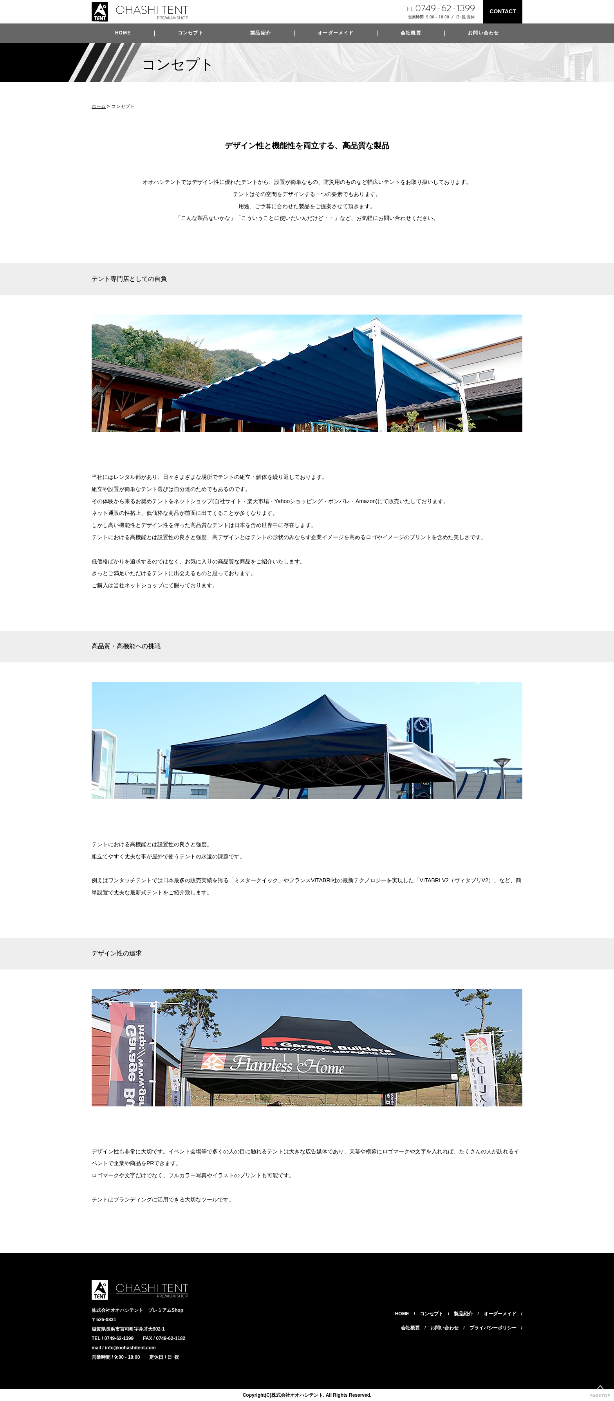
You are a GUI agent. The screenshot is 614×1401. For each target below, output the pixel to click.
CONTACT (502, 11)
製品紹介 (260, 33)
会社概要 (411, 33)
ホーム (99, 106)
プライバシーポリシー (493, 1328)
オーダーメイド (336, 33)
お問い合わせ (483, 33)
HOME (123, 33)
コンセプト (191, 33)
